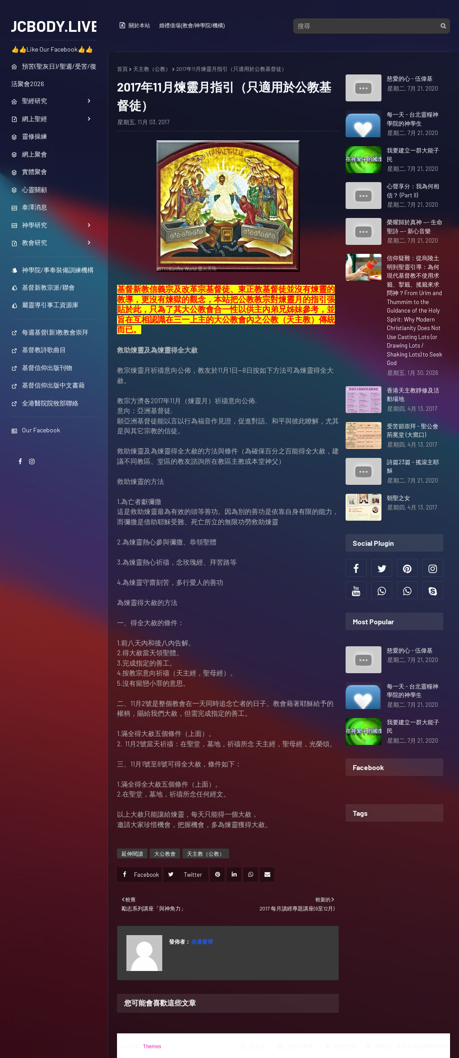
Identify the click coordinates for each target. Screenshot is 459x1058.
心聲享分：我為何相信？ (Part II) (413, 191)
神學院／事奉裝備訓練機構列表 (407, 1046)
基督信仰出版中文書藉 (48, 385)
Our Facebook (35, 430)
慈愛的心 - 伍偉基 (410, 78)
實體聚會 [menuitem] (29, 171)
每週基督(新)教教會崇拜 (49, 332)
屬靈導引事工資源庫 (44, 305)
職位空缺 (340, 1046)
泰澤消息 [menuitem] (29, 207)
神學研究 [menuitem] (29, 225)
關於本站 (134, 25)
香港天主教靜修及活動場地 (413, 395)
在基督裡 (202, 941)
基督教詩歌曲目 (38, 349)
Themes (152, 1046)
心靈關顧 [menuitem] (29, 189)
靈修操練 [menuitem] (29, 136)
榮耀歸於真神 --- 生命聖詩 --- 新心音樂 (414, 226)
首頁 (122, 68)
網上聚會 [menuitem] (29, 154)
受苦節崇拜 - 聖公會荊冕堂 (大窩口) (412, 430)
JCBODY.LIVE (54, 25)
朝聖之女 (398, 497)
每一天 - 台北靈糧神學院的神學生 (412, 119)
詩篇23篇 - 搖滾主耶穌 (413, 466)
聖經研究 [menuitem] (29, 100)
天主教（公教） (152, 68)
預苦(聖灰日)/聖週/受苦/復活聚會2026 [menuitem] (53, 74)
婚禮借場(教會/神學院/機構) (192, 25)
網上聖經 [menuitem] (29, 118)
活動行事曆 (295, 1046)
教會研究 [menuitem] (29, 242)
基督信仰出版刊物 (41, 367)
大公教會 (165, 853)
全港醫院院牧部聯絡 (44, 403)
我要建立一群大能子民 (413, 155)
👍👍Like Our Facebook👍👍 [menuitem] (52, 49)
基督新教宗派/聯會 (43, 287)
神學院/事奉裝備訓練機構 (52, 270)
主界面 (252, 1046)
